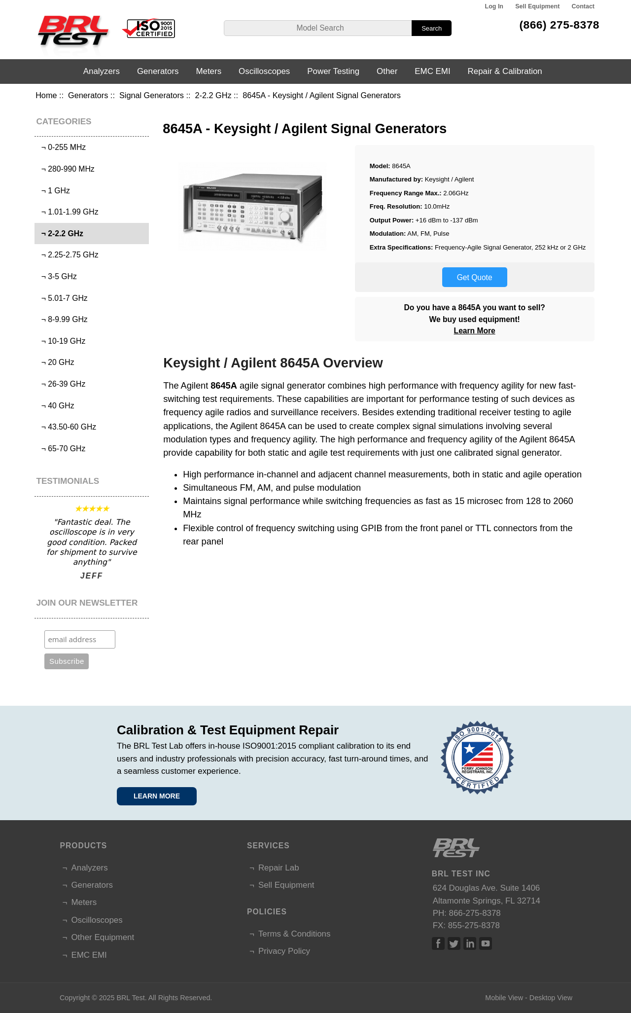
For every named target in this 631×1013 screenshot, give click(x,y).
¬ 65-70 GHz (61, 448)
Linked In (469, 943)
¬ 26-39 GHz (61, 384)
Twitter (454, 943)
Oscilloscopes (264, 71)
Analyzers (101, 71)
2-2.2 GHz (213, 95)
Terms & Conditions (294, 934)
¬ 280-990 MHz (66, 169)
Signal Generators (151, 95)
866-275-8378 (475, 913)
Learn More (474, 330)
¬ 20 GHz (55, 362)
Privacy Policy (284, 951)
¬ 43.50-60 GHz (66, 427)
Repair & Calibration (505, 71)
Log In (494, 6)
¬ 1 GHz (53, 190)
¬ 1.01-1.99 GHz (68, 212)
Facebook (438, 943)
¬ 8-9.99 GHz (62, 319)
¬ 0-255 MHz (61, 147)
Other (387, 71)
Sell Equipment (537, 6)
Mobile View (504, 998)
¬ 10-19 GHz (61, 341)
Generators (88, 95)
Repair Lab (278, 867)
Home (46, 95)
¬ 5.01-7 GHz (62, 298)
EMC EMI (432, 71)
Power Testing (333, 71)
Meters (208, 71)
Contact (583, 6)
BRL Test (130, 998)
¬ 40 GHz (55, 405)
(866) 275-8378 (559, 24)
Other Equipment (102, 937)
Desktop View (550, 998)
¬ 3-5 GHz (57, 276)
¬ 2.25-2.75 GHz (68, 255)
